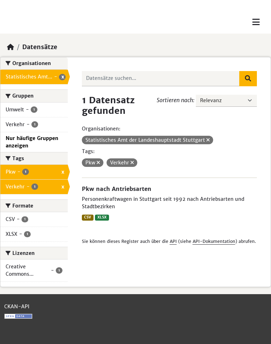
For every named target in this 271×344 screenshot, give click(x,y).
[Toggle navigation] (256, 22)
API (173, 241)
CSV (87, 217)
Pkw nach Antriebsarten (116, 188)
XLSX (102, 217)
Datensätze (39, 47)
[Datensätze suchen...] (161, 78)
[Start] (10, 47)
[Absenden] (248, 78)
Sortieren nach (175, 100)
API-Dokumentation (214, 241)
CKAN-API (16, 306)
